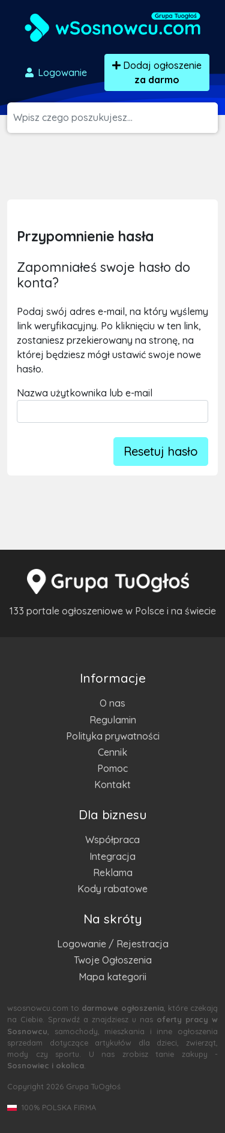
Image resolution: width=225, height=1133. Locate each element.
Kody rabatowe (112, 889)
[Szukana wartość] (115, 117)
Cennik (112, 752)
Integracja (112, 856)
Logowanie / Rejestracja (113, 944)
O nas (112, 703)
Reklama (113, 872)
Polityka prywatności (113, 736)
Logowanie (55, 72)
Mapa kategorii (112, 977)
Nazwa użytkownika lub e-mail (84, 393)
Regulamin (112, 720)
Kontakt (112, 784)
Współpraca (112, 840)
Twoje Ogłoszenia (113, 960)
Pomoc (112, 768)
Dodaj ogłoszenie (157, 72)
